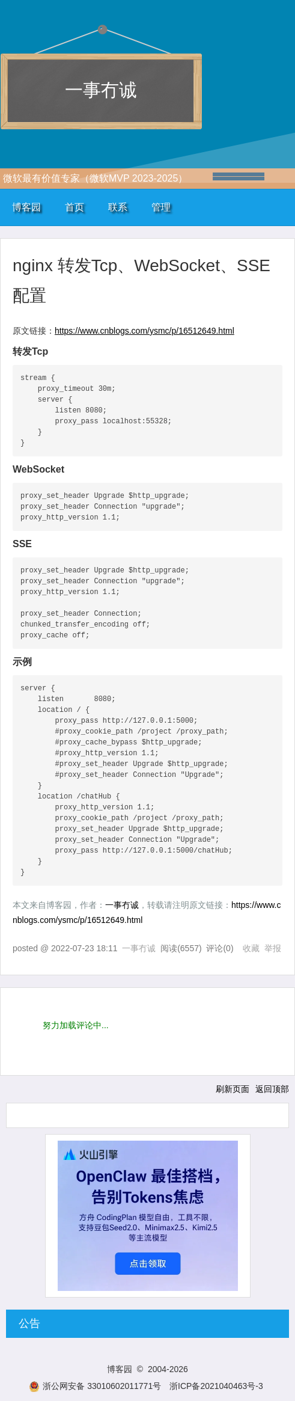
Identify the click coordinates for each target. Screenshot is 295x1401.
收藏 (251, 948)
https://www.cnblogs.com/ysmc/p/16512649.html (144, 331)
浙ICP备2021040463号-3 (216, 1386)
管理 (161, 207)
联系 (117, 207)
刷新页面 (232, 1089)
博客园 (26, 207)
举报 (272, 948)
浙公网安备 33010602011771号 (95, 1386)
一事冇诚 (101, 90)
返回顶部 (272, 1089)
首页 (74, 207)
